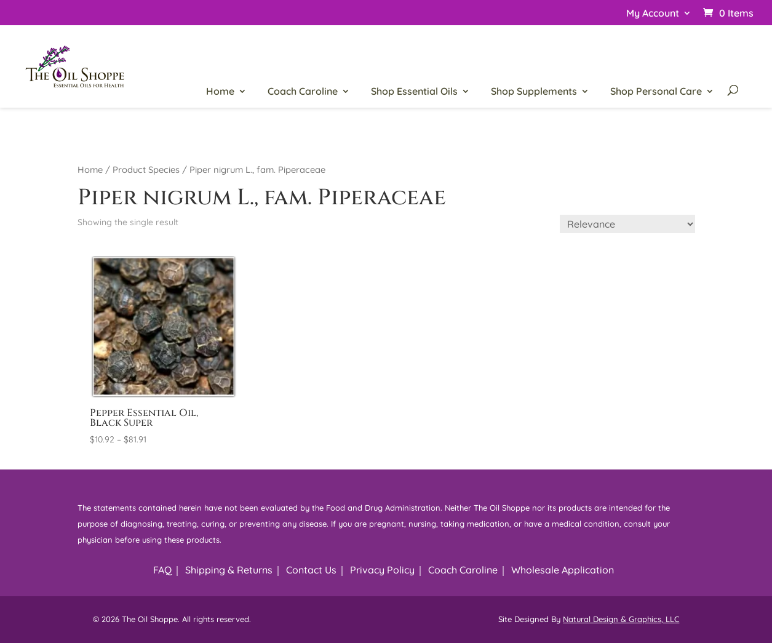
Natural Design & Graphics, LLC (621, 619)
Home (220, 92)
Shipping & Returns (229, 570)
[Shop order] (627, 224)
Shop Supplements (534, 92)
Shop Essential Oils (414, 92)
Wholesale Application (562, 570)
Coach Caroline (303, 92)
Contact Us (311, 570)
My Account (652, 13)
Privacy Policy (382, 570)
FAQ (162, 570)
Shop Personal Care (656, 92)
